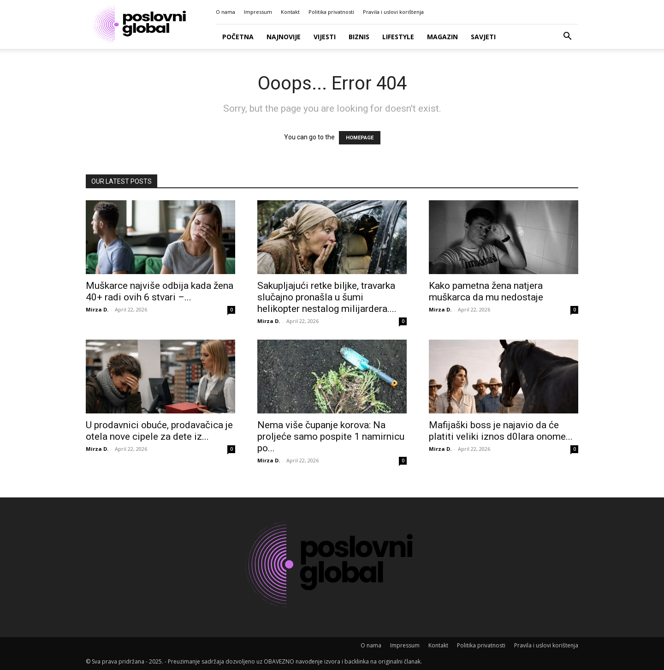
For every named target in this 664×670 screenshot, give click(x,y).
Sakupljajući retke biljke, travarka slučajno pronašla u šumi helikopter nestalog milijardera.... (327, 297)
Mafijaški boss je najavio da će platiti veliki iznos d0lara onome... (501, 430)
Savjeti (483, 36)
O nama (225, 11)
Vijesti (325, 36)
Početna (238, 36)
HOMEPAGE (360, 138)
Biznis (359, 36)
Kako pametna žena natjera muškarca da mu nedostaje (486, 291)
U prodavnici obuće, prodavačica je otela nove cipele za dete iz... (159, 430)
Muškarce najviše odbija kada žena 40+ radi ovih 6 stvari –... (159, 291)
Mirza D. (97, 309)
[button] (567, 37)
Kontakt (290, 11)
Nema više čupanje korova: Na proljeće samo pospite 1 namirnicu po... (330, 436)
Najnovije (284, 36)
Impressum (258, 11)
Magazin (442, 36)
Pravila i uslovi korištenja (393, 11)
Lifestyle (398, 36)
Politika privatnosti (331, 11)
